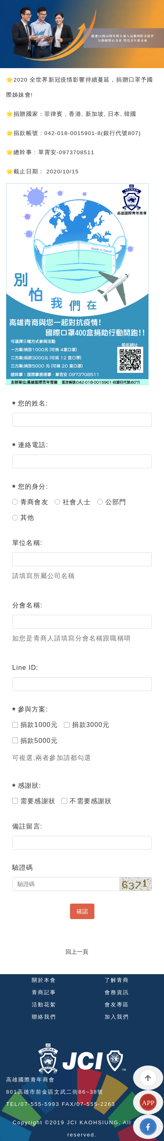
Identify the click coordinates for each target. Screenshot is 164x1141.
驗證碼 (22, 867)
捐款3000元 (86, 724)
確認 (82, 911)
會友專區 (117, 1004)
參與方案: (33, 709)
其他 (23, 517)
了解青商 (117, 980)
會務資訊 (117, 992)
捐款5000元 (35, 740)
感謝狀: (29, 785)
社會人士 (73, 501)
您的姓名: (33, 403)
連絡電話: (33, 444)
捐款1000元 (35, 724)
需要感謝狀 (33, 801)
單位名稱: (27, 542)
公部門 (112, 501)
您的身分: (33, 486)
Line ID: (25, 667)
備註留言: (27, 826)
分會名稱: (27, 605)
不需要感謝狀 (86, 801)
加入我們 (117, 1017)
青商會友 (30, 501)
